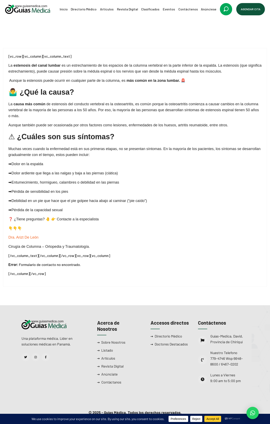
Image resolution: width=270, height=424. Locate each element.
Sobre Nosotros (113, 342)
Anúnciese (208, 9)
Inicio (64, 9)
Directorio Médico (84, 9)
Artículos (107, 9)
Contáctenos (188, 9)
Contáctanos (111, 382)
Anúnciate (109, 374)
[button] (252, 413)
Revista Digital (127, 9)
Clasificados (150, 9)
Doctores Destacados (171, 344)
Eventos (169, 9)
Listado (107, 350)
